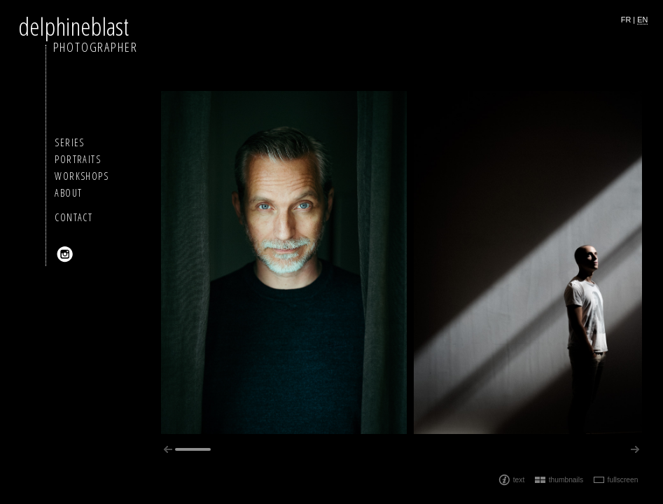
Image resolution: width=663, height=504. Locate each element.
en (642, 19)
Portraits (78, 159)
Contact (73, 217)
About (68, 193)
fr (626, 19)
